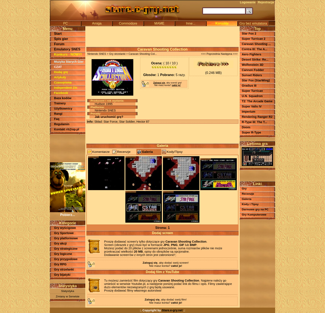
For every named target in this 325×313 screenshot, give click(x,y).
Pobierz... (67, 213)
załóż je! (176, 85)
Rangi (58, 113)
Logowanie (248, 2)
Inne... (190, 23)
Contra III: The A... (254, 49)
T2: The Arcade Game (257, 101)
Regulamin (61, 124)
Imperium (248, 111)
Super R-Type (251, 132)
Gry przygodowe (66, 259)
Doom (246, 127)
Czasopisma (63, 82)
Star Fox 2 (249, 33)
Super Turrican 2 (253, 38)
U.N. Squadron (252, 96)
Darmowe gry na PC (255, 209)
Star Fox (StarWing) (256, 80)
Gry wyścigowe (65, 227)
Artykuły (60, 77)
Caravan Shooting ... (256, 44)
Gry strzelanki (64, 269)
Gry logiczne (63, 254)
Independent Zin (65, 87)
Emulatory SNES (67, 49)
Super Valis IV (252, 106)
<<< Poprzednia (210, 53)
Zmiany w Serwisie (67, 296)
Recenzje (124, 151)
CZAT (58, 67)
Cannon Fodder (253, 70)
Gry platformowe (66, 238)
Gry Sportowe (64, 233)
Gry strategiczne (66, 248)
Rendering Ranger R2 (257, 116)
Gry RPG (60, 264)
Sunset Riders (252, 75)
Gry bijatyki (62, 274)
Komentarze (101, 151)
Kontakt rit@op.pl (66, 129)
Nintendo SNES (96, 53)
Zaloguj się (159, 82)
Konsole (221, 23)
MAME (159, 23)
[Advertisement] (67, 147)
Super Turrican (252, 90)
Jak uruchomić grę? (109, 116)
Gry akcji (60, 243)
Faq (56, 119)
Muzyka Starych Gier (69, 61)
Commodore (128, 23)
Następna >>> (229, 53)
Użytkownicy (63, 108)
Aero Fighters (251, 54)
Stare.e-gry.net (172, 310)
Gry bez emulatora (253, 23)
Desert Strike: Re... (255, 59)
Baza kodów (62, 98)
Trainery (60, 103)
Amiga (96, 23)
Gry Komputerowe (254, 214)
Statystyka (67, 291)
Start (58, 33)
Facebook (61, 93)
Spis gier (61, 39)
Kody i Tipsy (250, 204)
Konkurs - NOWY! (68, 54)
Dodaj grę (61, 72)
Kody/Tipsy (175, 151)
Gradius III (249, 85)
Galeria (147, 151)
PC (65, 23)
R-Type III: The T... (254, 122)
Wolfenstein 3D (252, 64)
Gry (244, 188)
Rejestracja (266, 2)
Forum (59, 44)
